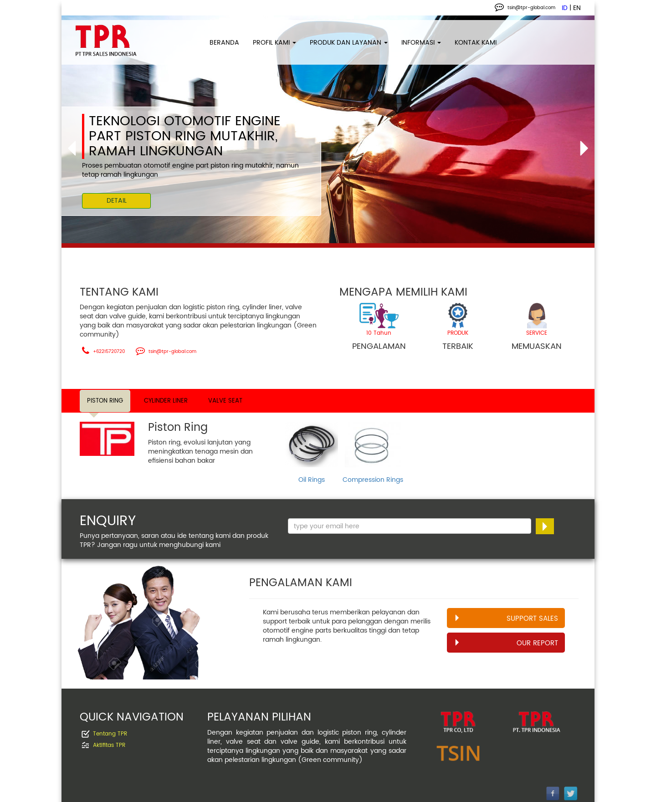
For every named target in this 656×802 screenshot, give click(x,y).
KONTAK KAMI (476, 42)
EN (577, 8)
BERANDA (224, 42)
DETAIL (117, 200)
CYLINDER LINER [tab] (166, 401)
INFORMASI (421, 42)
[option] (328, 129)
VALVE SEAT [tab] (225, 401)
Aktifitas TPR (109, 745)
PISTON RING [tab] (105, 401)
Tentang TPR (110, 734)
